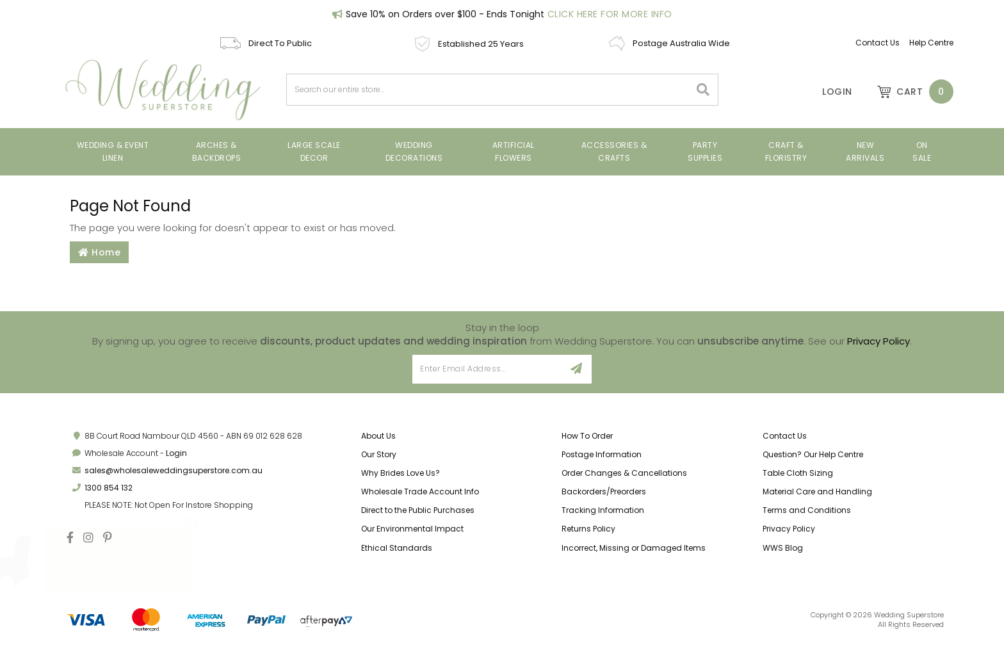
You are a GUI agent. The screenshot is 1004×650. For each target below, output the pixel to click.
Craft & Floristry (786, 151)
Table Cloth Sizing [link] (798, 472)
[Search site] (703, 89)
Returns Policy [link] (588, 528)
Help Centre (931, 42)
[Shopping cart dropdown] (909, 91)
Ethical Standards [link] (396, 547)
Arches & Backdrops (216, 151)
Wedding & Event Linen (113, 151)
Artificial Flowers (513, 151)
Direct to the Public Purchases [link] (417, 510)
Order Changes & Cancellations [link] (624, 472)
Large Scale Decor (314, 151)
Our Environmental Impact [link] (412, 528)
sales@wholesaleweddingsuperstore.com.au (174, 470)
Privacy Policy (878, 341)
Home (99, 252)
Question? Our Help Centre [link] (813, 454)
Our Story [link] (378, 454)
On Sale (921, 151)
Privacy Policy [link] (789, 528)
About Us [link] (378, 435)
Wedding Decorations (414, 151)
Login (176, 453)
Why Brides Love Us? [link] (400, 472)
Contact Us (877, 42)
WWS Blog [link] (783, 547)
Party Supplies (705, 151)
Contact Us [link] (785, 435)
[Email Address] (487, 369)
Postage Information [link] (602, 454)
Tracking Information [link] (603, 510)
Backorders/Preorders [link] (604, 491)
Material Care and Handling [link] (817, 491)
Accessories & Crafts (614, 151)
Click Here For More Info (609, 14)
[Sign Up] (576, 369)
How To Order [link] (587, 435)
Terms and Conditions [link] (807, 510)
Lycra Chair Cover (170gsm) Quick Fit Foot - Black (113, 560)
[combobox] (488, 89)
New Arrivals (865, 151)
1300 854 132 (109, 487)
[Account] (828, 91)
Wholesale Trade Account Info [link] (420, 491)
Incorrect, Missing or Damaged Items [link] (634, 547)
